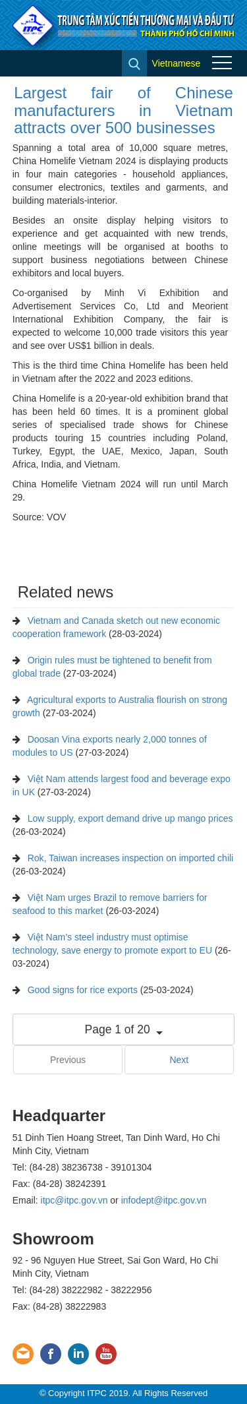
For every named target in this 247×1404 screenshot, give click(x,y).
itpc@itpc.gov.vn (74, 1200)
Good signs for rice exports (83, 990)
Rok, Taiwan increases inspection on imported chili (131, 858)
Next (178, 1059)
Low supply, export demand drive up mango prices (130, 818)
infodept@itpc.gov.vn (164, 1200)
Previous (68, 1059)
